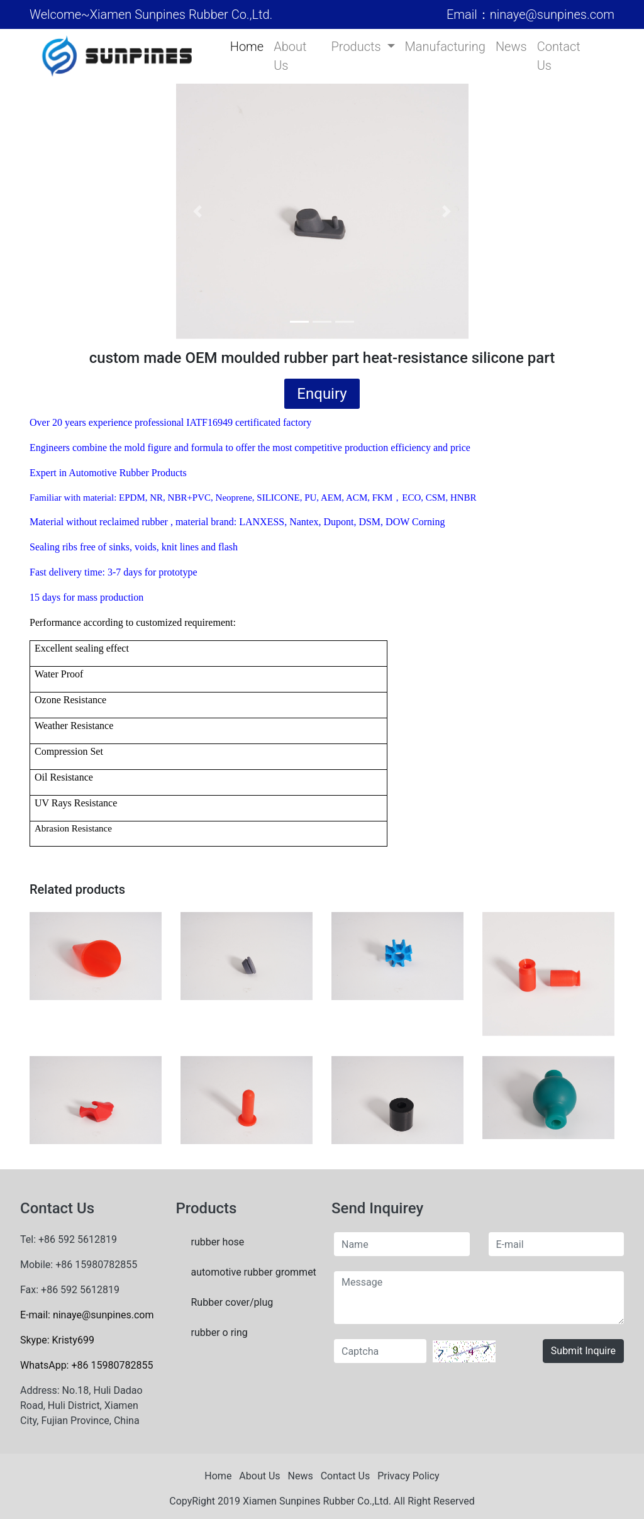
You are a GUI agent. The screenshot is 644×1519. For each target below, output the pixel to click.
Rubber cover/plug (232, 1302)
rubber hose (218, 1242)
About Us (290, 56)
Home (247, 46)
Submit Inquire (583, 1351)
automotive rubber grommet (252, 1272)
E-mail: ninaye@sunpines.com (86, 1315)
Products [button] (357, 46)
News (511, 46)
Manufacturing (445, 46)
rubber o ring (219, 1332)
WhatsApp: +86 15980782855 (86, 1365)
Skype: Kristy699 (57, 1340)
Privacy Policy (408, 1476)
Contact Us (558, 56)
